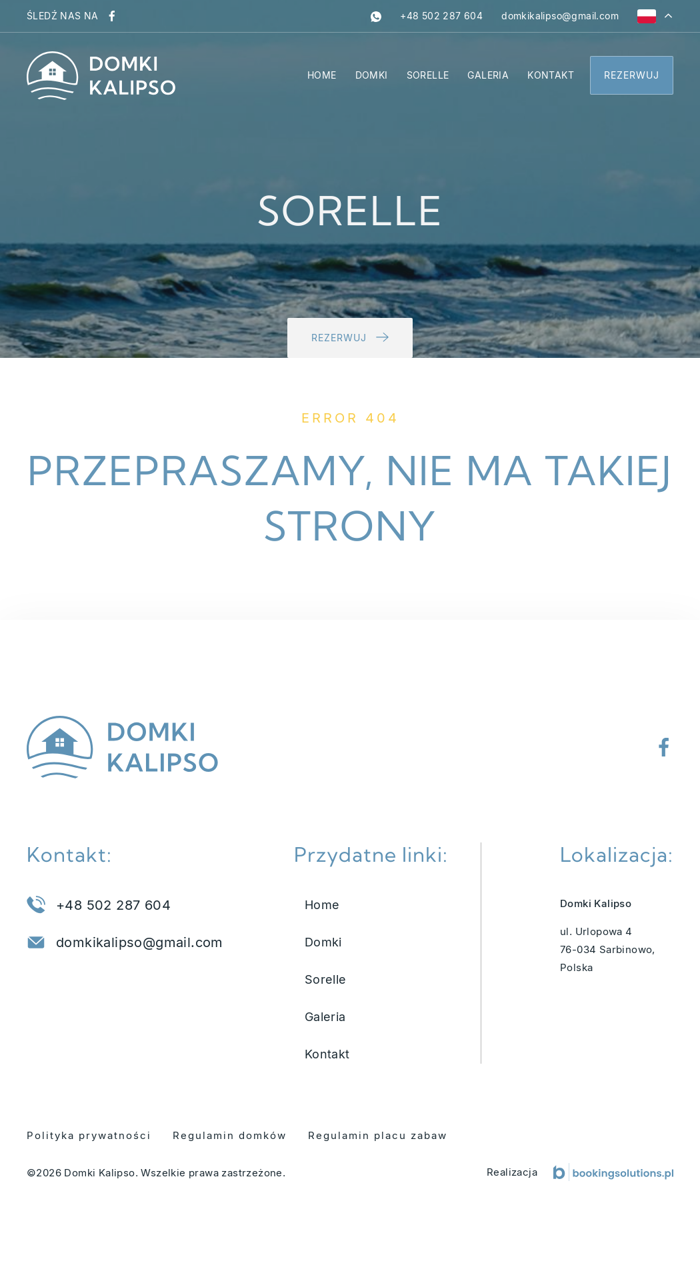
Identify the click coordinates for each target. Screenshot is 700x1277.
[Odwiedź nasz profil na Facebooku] (112, 16)
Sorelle (428, 75)
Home (322, 75)
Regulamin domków (230, 1135)
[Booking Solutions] (613, 1172)
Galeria (488, 75)
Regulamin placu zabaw (377, 1135)
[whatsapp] (376, 16)
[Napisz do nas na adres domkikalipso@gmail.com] (560, 16)
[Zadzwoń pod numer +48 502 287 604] (441, 16)
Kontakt (550, 75)
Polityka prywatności (89, 1135)
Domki (371, 75)
